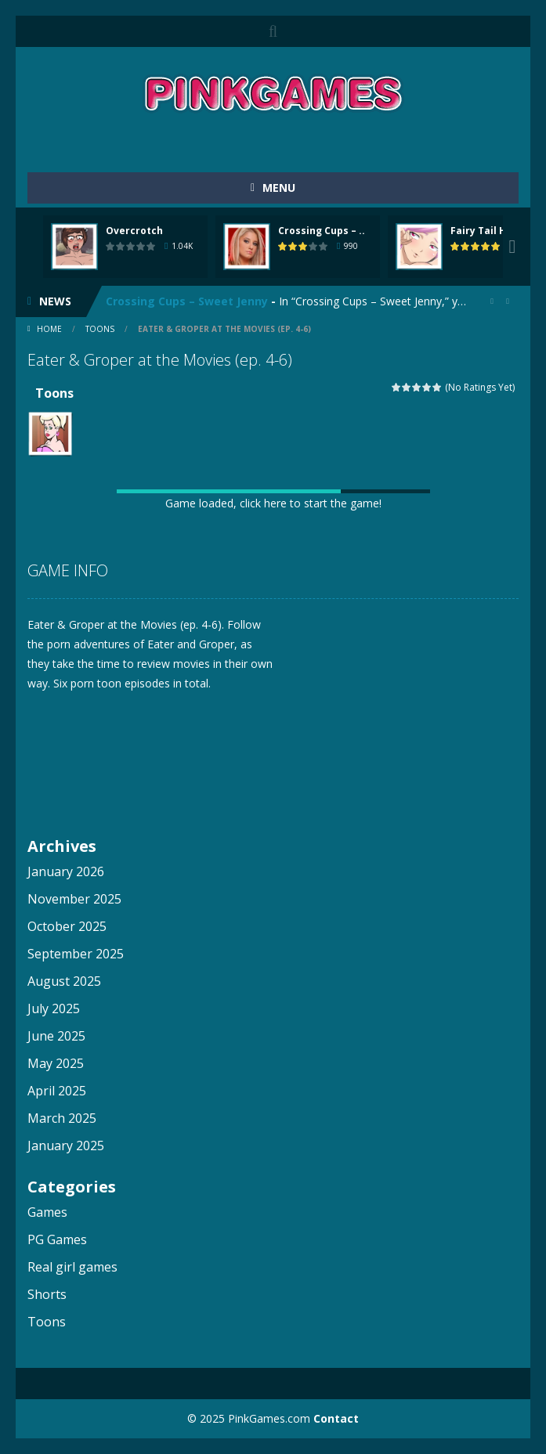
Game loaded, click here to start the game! (273, 503)
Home (49, 328)
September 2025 (75, 953)
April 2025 (56, 1090)
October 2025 (67, 926)
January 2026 (65, 871)
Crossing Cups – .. (321, 230)
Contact (336, 1418)
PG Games (57, 1239)
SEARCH (273, 31)
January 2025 (65, 1145)
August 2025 (64, 981)
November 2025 (74, 898)
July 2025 (53, 1008)
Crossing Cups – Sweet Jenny (187, 301)
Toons (99, 328)
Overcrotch (134, 230)
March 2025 (61, 1118)
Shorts (47, 1294)
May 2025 (55, 1063)
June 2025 (56, 1035)
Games (47, 1212)
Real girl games (72, 1266)
